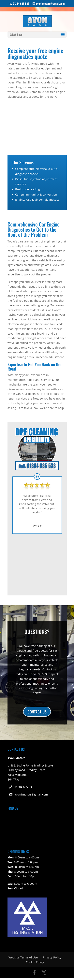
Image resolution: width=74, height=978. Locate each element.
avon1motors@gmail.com (31, 794)
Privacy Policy (52, 957)
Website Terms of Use (23, 957)
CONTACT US (37, 712)
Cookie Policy (35, 962)
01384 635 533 (23, 787)
